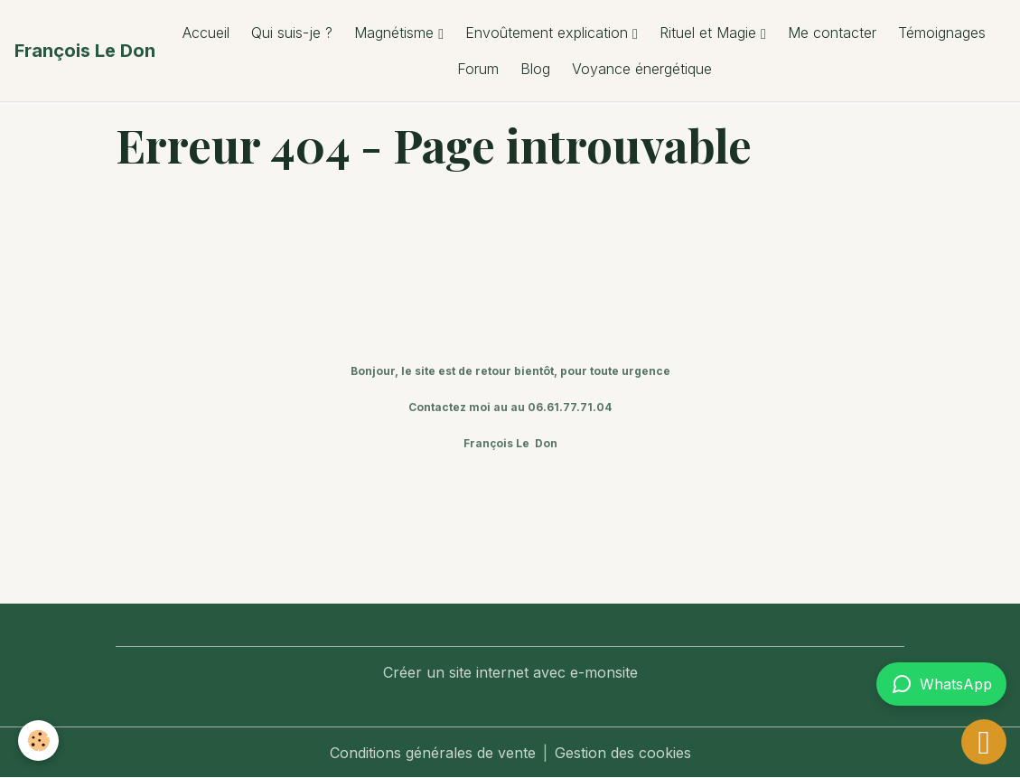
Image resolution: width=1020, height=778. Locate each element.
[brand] (84, 50)
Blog (535, 69)
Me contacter (832, 32)
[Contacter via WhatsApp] (941, 684)
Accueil (205, 32)
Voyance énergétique (642, 69)
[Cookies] (38, 740)
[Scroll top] (983, 741)
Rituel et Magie (710, 32)
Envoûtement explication (548, 32)
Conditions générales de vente (433, 753)
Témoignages (942, 32)
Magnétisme (396, 32)
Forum (478, 69)
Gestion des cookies (623, 753)
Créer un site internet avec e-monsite (510, 672)
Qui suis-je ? (291, 32)
